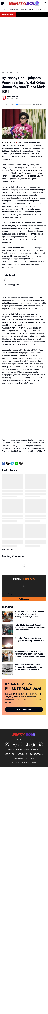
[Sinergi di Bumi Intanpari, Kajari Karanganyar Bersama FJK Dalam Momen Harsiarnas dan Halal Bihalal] (7, 656)
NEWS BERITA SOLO (36, 754)
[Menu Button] (3, 3)
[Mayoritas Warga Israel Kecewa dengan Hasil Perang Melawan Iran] (7, 643)
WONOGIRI (14, 10)
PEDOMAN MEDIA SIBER (33, 750)
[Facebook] (3, 463)
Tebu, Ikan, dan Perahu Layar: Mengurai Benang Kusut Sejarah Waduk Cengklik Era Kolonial (28, 667)
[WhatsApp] (16, 463)
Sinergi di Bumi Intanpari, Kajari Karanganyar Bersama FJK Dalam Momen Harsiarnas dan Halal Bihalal (30, 653)
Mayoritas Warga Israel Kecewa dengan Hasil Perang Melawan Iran (29, 639)
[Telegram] (12, 463)
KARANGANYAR (27, 10)
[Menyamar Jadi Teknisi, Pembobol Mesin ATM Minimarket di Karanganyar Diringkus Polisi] (7, 616)
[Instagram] (7, 744)
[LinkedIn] (40, 744)
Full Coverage (24, 599)
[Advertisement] (24, 44)
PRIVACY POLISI (21, 754)
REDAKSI (19, 750)
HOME (4, 10)
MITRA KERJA (18, 758)
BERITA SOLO (7, 143)
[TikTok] (27, 744)
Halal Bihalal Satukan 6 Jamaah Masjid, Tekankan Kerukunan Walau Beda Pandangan (30, 627)
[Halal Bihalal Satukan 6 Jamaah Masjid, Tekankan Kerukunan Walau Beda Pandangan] (7, 629)
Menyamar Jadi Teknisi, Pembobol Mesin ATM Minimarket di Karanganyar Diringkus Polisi (29, 614)
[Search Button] (45, 3)
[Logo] (24, 734)
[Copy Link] (21, 463)
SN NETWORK (30, 758)
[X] (8, 463)
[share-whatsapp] (25, 463)
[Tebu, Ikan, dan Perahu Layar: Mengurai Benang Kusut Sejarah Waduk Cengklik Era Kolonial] (7, 669)
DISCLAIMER (9, 754)
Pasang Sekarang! (24, 709)
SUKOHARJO (41, 10)
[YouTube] (14, 744)
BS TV (34, 762)
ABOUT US (10, 750)
